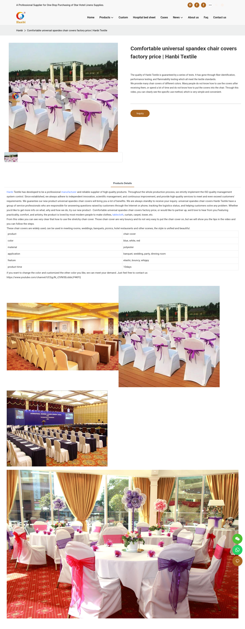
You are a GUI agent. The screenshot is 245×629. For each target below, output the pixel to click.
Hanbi (19, 30)
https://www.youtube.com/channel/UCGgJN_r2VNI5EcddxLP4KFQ (44, 277)
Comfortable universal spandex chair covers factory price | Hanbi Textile (67, 30)
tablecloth (117, 214)
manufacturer (68, 192)
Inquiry (140, 113)
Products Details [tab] (122, 183)
